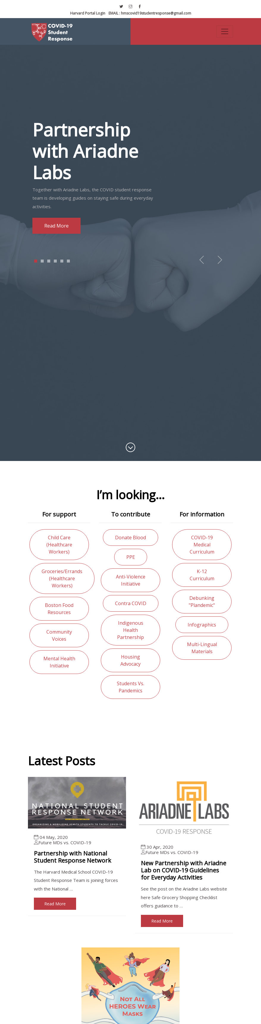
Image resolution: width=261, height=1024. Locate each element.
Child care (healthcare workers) (59, 544)
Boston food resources (59, 609)
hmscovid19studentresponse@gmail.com (150, 13)
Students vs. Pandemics (130, 687)
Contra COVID (130, 603)
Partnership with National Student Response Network (72, 856)
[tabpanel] (130, 176)
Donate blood (130, 537)
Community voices (59, 635)
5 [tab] (62, 261)
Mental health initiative (59, 662)
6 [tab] (68, 261)
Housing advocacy (130, 660)
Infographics (202, 624)
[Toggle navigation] (224, 31)
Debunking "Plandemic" (202, 601)
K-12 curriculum (202, 575)
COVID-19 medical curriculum (202, 544)
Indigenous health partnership (130, 630)
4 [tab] (55, 261)
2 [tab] (42, 261)
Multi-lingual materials (202, 648)
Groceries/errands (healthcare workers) (62, 578)
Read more (55, 225)
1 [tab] (35, 261)
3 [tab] (49, 261)
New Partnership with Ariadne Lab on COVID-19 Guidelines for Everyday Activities (183, 870)
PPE (130, 557)
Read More (55, 904)
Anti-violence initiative (130, 580)
